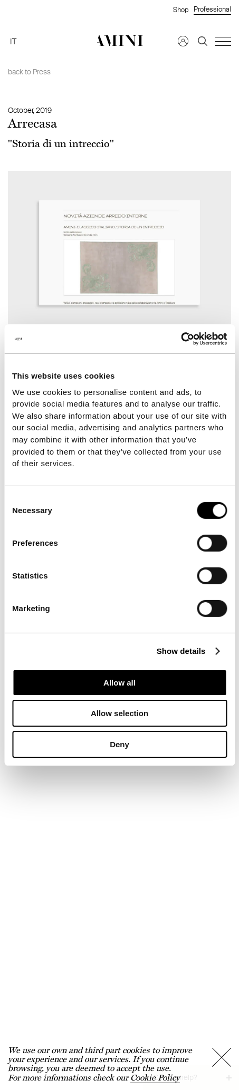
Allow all (119, 682)
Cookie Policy (155, 1078)
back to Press (29, 71)
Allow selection (119, 713)
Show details (181, 650)
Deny (119, 744)
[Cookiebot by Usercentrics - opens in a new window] (181, 338)
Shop (180, 9)
